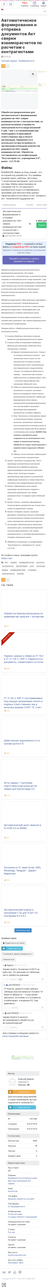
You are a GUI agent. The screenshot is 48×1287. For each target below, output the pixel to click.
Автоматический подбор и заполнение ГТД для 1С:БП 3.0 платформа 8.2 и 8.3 (21, 912)
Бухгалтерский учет (17, 1255)
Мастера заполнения (17, 1181)
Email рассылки (30, 1178)
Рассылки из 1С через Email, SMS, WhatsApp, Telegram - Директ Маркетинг (22, 870)
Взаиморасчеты (15, 1178)
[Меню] (4, 4)
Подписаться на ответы (14, 943)
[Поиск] (10, 4)
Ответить (13, 979)
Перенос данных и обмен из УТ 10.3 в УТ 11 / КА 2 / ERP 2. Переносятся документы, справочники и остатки (23, 659)
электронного (8, 574)
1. (3, 965)
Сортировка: (17, 954)
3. (5, 985)
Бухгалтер (13, 1191)
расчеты (40, 562)
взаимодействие (17, 570)
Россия (11, 1232)
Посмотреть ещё (23, 930)
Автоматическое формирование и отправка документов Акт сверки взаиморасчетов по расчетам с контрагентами (21, 36)
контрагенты (7, 566)
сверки (14, 562)
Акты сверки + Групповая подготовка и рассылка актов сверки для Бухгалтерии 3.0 (20, 785)
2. (3, 1013)
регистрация (9, 1036)
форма (5, 570)
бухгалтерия (21, 566)
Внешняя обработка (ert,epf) (21, 1199)
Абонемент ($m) (15, 1262)
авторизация (22, 1036)
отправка (32, 570)
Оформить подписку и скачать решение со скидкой (24, 260)
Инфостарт (6, 558)
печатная (41, 566)
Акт (6, 562)
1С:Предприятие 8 (16, 1206)
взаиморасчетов (26, 562)
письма (20, 574)
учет (32, 566)
